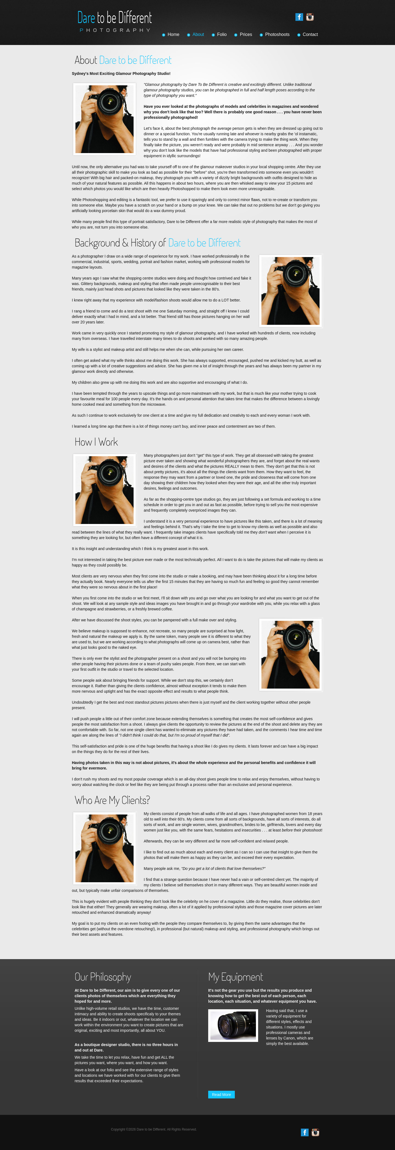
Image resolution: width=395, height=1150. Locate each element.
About (198, 34)
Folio (222, 34)
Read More (221, 1094)
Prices (246, 34)
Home (173, 34)
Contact (310, 34)
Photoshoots (277, 34)
